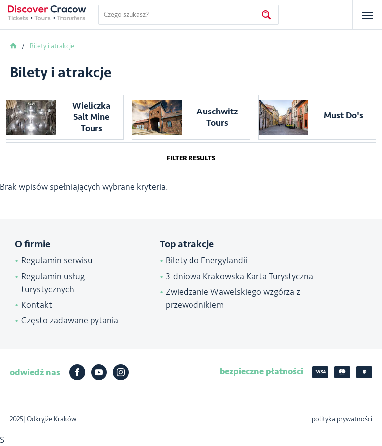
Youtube (99, 372)
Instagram (121, 372)
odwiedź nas (35, 372)
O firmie (32, 244)
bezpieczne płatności (261, 371)
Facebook (77, 372)
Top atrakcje (187, 244)
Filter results (191, 158)
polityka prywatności (342, 419)
